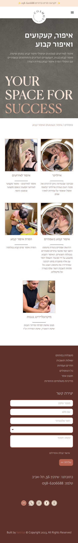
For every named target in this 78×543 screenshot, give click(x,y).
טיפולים (68, 125)
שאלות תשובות (64, 360)
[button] (72, 12)
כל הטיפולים (66, 371)
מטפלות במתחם (64, 355)
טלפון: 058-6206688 (57, 483)
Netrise (20, 532)
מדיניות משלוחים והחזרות (58, 381)
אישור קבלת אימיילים (59, 453)
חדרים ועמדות (65, 365)
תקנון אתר (67, 376)
